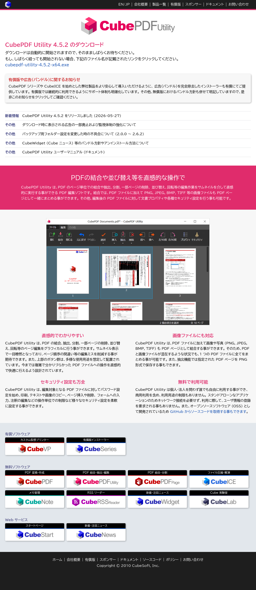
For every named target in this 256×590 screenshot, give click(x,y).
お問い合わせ (238, 4)
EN (121, 4)
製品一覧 (159, 4)
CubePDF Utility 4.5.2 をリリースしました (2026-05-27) (71, 115)
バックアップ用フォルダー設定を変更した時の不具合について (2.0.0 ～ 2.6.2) (83, 134)
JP (127, 4)
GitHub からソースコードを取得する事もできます (208, 411)
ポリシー (172, 559)
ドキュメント (215, 4)
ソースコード (152, 559)
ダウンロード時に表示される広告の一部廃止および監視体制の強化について (79, 124)
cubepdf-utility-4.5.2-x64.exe (37, 65)
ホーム (57, 559)
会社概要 (141, 4)
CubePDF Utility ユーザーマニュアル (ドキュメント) (63, 152)
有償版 (175, 4)
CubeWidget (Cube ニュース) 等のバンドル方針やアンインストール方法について (85, 143)
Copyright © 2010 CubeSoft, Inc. (128, 565)
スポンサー (193, 4)
